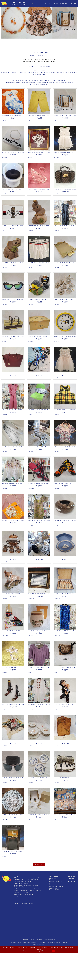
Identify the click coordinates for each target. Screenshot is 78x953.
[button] (6, 19)
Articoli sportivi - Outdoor (35, 878)
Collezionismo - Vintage (21, 883)
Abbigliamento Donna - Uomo (23, 876)
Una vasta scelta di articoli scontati (24, 900)
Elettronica (37, 888)
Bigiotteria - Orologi (32, 879)
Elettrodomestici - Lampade (22, 888)
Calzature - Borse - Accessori (22, 881)
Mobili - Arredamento (20, 890)
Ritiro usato (24, 903)
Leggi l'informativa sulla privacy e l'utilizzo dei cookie (37, 951)
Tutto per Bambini (19, 896)
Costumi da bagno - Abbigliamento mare (26, 885)
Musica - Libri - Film (35, 890)
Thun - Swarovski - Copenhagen (23, 894)
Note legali (26, 939)
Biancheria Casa (19, 879)
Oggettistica (17, 892)
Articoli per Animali (19, 878)
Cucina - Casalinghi (19, 887)
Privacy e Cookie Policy (36, 939)
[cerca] (38, 3)
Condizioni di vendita (50, 939)
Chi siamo (16, 903)
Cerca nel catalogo (39, 864)
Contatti (30, 903)
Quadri (26, 892)
